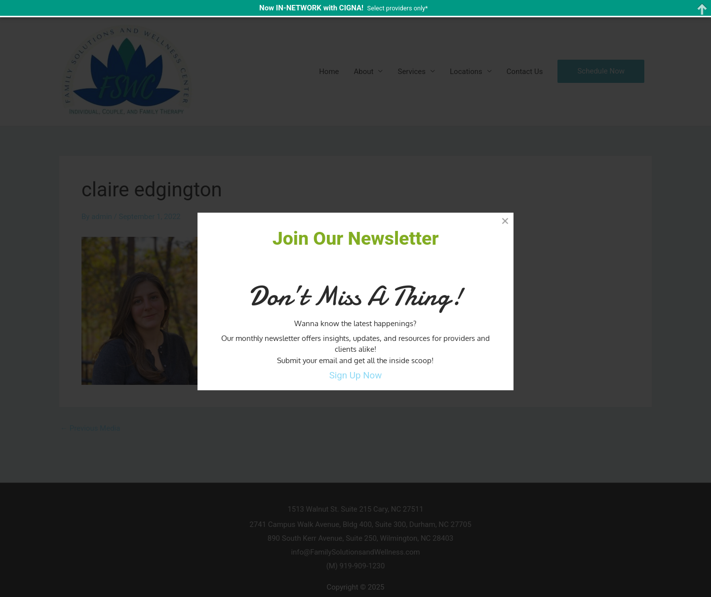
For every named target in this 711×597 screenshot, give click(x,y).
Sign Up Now (355, 375)
